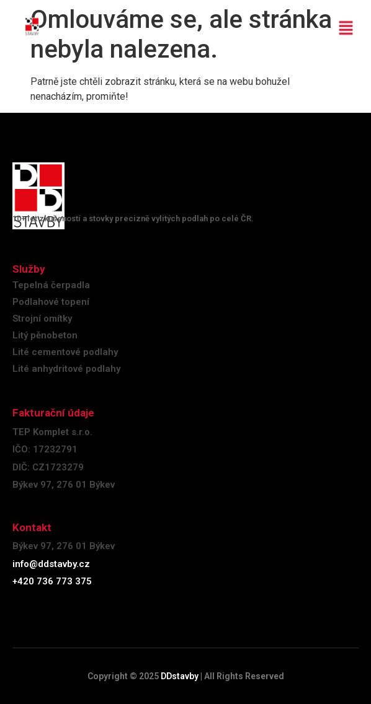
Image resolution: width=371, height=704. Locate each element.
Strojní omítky (42, 318)
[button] (346, 24)
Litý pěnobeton (45, 335)
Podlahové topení (50, 301)
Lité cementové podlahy (65, 352)
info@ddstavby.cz (51, 564)
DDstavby (180, 676)
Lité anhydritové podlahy (66, 368)
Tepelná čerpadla (51, 285)
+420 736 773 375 (52, 581)
